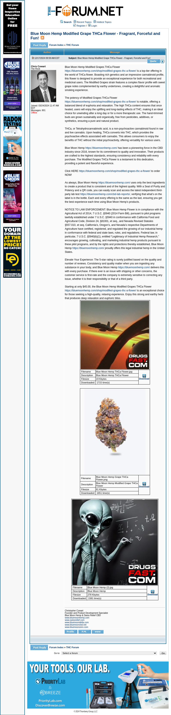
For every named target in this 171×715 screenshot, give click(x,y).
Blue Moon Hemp (75, 147)
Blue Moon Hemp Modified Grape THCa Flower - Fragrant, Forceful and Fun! (114, 58)
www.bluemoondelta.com (76, 622)
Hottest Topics (104, 22)
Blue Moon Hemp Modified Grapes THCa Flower (92, 67)
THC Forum (72, 45)
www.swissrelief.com (74, 620)
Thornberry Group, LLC (88, 711)
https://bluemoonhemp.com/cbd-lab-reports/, (105, 194)
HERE (74, 171)
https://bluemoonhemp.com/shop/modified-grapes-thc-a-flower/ (100, 70)
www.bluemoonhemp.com (77, 618)
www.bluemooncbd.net (75, 625)
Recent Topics (84, 22)
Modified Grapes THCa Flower (99, 97)
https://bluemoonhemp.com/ (101, 147)
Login (92, 25)
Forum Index (56, 45)
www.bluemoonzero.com (76, 627)
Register (79, 25)
